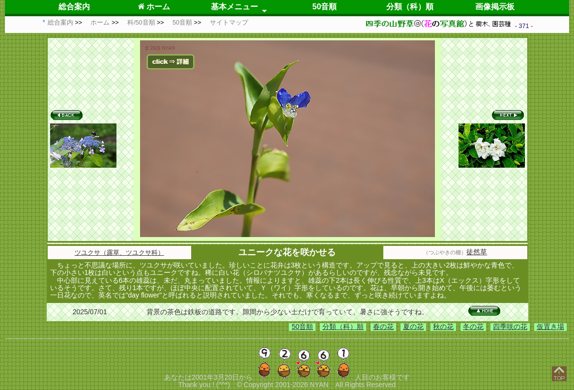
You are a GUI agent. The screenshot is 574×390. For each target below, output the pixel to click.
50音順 (325, 6)
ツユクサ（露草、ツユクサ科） (119, 252)
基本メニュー (234, 6)
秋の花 (443, 326)
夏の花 (413, 326)
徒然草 (476, 252)
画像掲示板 (495, 6)
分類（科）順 (409, 6)
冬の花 (473, 326)
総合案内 (74, 6)
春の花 (383, 326)
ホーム (154, 6)
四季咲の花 (510, 326)
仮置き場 (550, 326)
